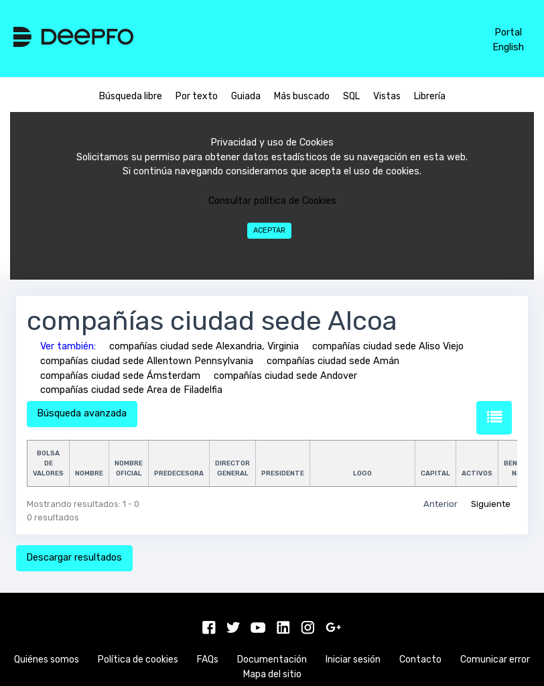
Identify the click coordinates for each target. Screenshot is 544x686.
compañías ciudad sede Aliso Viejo (388, 346)
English (508, 47)
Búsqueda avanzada (82, 413)
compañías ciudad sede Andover (285, 376)
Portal (508, 32)
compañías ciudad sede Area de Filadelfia (131, 390)
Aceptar (269, 230)
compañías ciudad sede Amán (333, 361)
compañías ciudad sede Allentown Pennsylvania (146, 361)
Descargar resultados (74, 557)
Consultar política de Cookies (272, 201)
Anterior (440, 504)
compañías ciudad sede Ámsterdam (120, 376)
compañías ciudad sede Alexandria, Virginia (204, 346)
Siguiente (491, 504)
